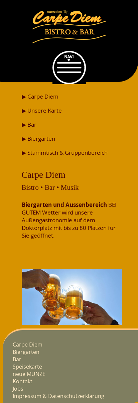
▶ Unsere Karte (42, 110)
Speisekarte (27, 366)
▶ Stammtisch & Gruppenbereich (65, 152)
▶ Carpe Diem (40, 96)
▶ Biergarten (38, 138)
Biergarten (26, 352)
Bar (17, 359)
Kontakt (22, 381)
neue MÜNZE (29, 374)
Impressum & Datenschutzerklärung (58, 396)
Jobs (18, 388)
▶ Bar (29, 124)
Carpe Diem (27, 344)
